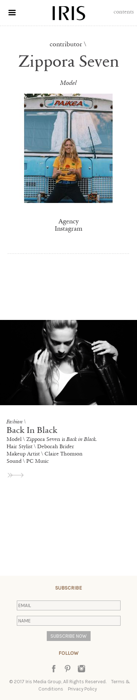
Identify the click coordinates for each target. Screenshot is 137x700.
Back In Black (32, 430)
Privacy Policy (82, 689)
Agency (68, 221)
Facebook (53, 668)
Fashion (15, 421)
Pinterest (67, 668)
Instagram (69, 228)
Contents (124, 11)
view (16, 475)
